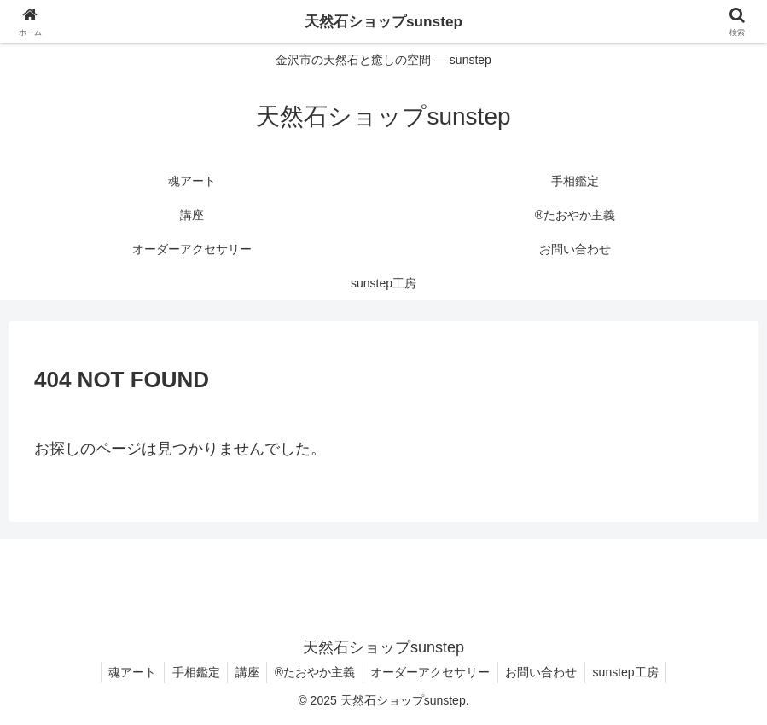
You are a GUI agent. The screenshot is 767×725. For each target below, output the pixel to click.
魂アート (125, 672)
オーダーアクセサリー (432, 672)
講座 (245, 672)
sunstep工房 (632, 672)
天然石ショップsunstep (383, 21)
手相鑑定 (191, 672)
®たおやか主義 (315, 672)
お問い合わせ (546, 672)
